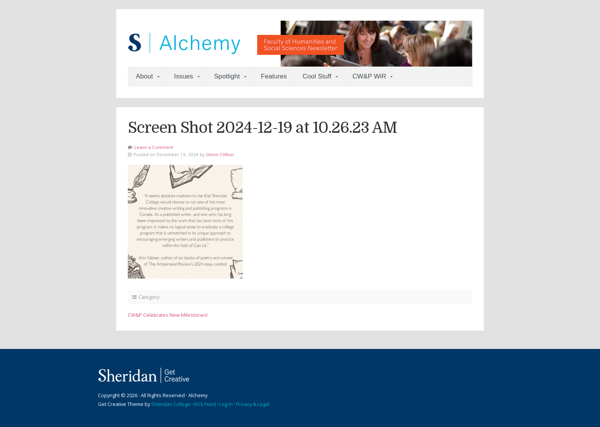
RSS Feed (205, 404)
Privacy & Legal (252, 404)
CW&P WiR (369, 76)
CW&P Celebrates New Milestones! (168, 314)
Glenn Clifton (220, 154)
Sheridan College (171, 404)
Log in (226, 404)
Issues (183, 76)
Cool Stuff (317, 76)
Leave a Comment (153, 147)
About (144, 76)
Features (274, 76)
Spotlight (227, 76)
